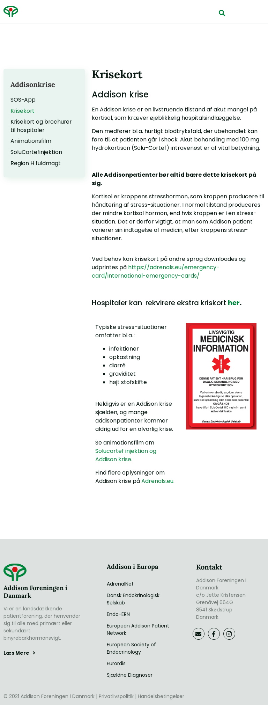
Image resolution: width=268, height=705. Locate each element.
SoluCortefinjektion (36, 153)
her (234, 303)
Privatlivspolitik (116, 696)
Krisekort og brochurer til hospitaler (41, 126)
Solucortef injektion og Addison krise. (125, 455)
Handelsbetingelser (161, 696)
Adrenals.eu (157, 481)
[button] (222, 13)
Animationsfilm (30, 142)
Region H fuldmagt (35, 164)
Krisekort (22, 111)
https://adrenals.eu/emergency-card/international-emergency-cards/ (155, 271)
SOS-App (23, 100)
